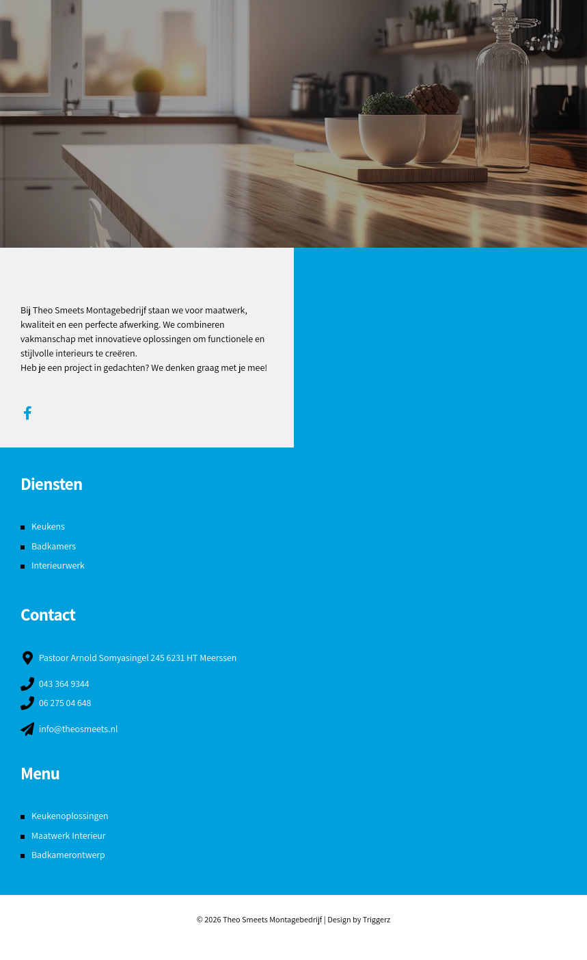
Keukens (48, 526)
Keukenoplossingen (70, 815)
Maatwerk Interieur (69, 835)
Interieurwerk (58, 565)
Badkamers (54, 546)
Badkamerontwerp (68, 854)
